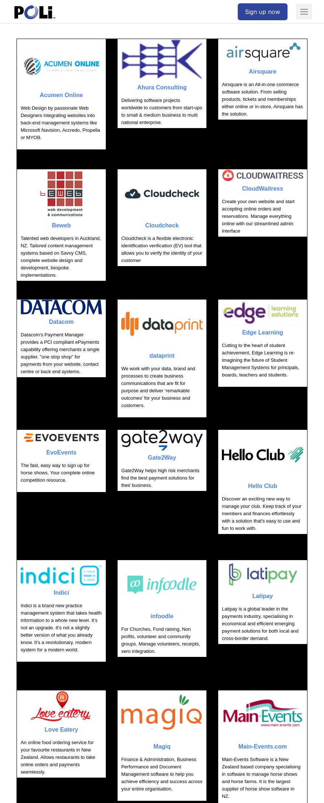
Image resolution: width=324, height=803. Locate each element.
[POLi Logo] (35, 12)
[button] (304, 12)
